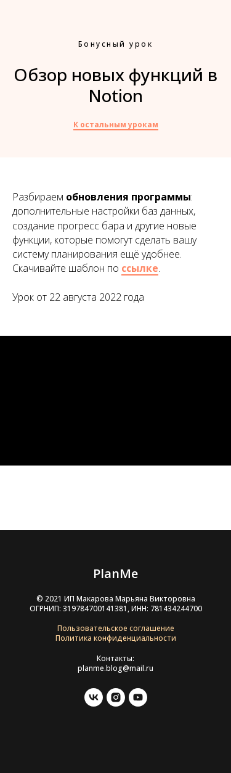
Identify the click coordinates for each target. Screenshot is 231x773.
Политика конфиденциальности (115, 638)
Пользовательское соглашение (115, 628)
